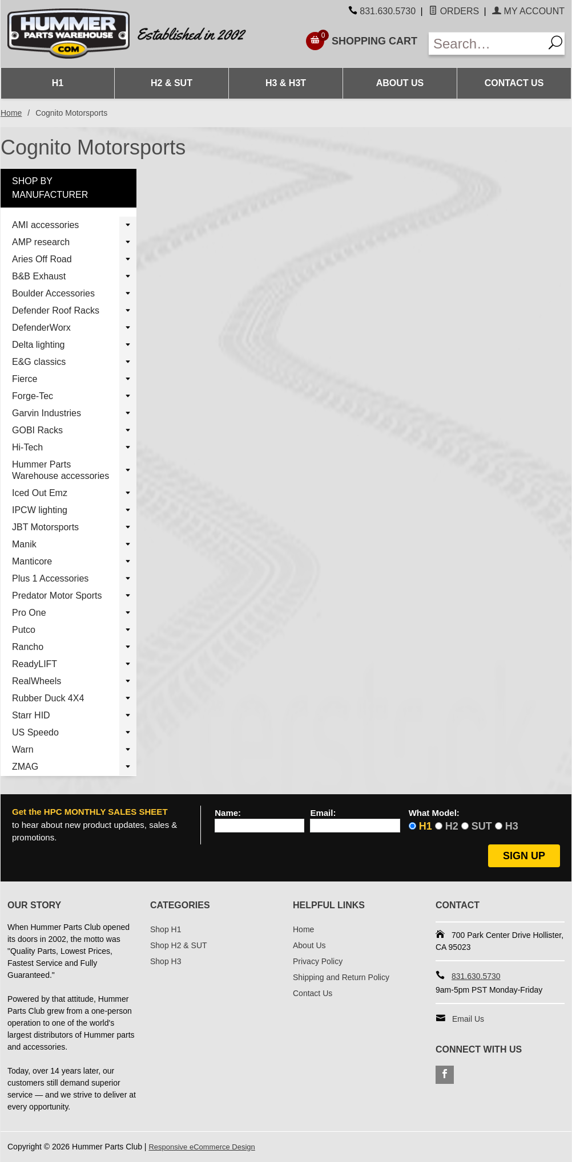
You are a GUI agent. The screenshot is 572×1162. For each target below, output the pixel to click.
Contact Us (514, 83)
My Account (528, 11)
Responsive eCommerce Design (205, 1146)
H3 (511, 826)
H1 (57, 83)
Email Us (468, 1018)
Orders (454, 11)
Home (11, 112)
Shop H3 (165, 961)
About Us (400, 83)
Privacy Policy (318, 961)
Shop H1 (165, 929)
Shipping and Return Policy (341, 977)
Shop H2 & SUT (178, 945)
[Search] (554, 43)
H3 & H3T (285, 83)
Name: (228, 813)
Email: (323, 813)
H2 (451, 826)
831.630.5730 (388, 11)
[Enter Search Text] (486, 43)
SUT (482, 826)
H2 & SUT (171, 83)
